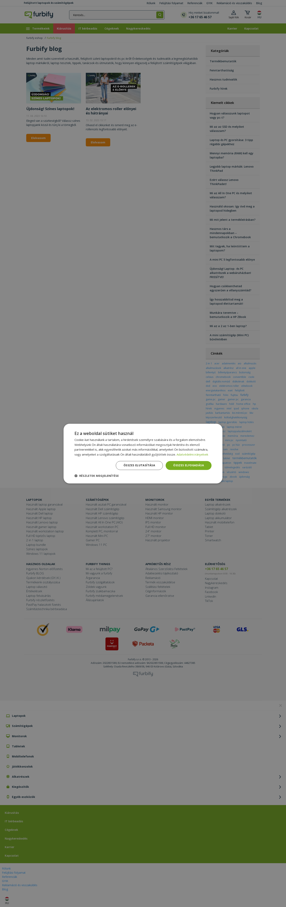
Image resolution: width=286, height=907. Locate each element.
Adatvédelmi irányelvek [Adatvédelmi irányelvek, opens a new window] (192, 455)
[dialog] (143, 453)
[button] (96, 475)
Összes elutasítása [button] (139, 465)
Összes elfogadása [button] (188, 465)
